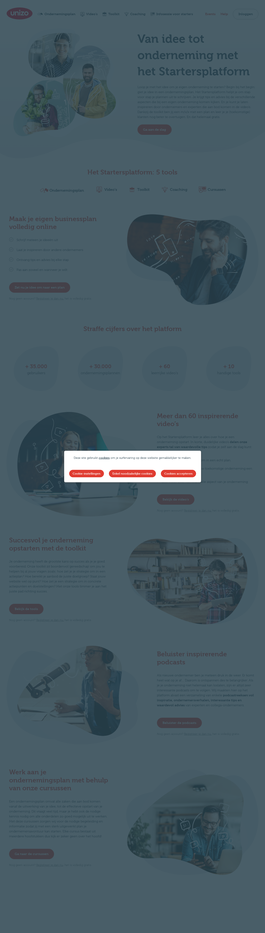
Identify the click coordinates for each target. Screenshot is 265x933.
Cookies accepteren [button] (178, 473)
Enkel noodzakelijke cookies (132, 473)
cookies (104, 457)
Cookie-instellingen (86, 473)
